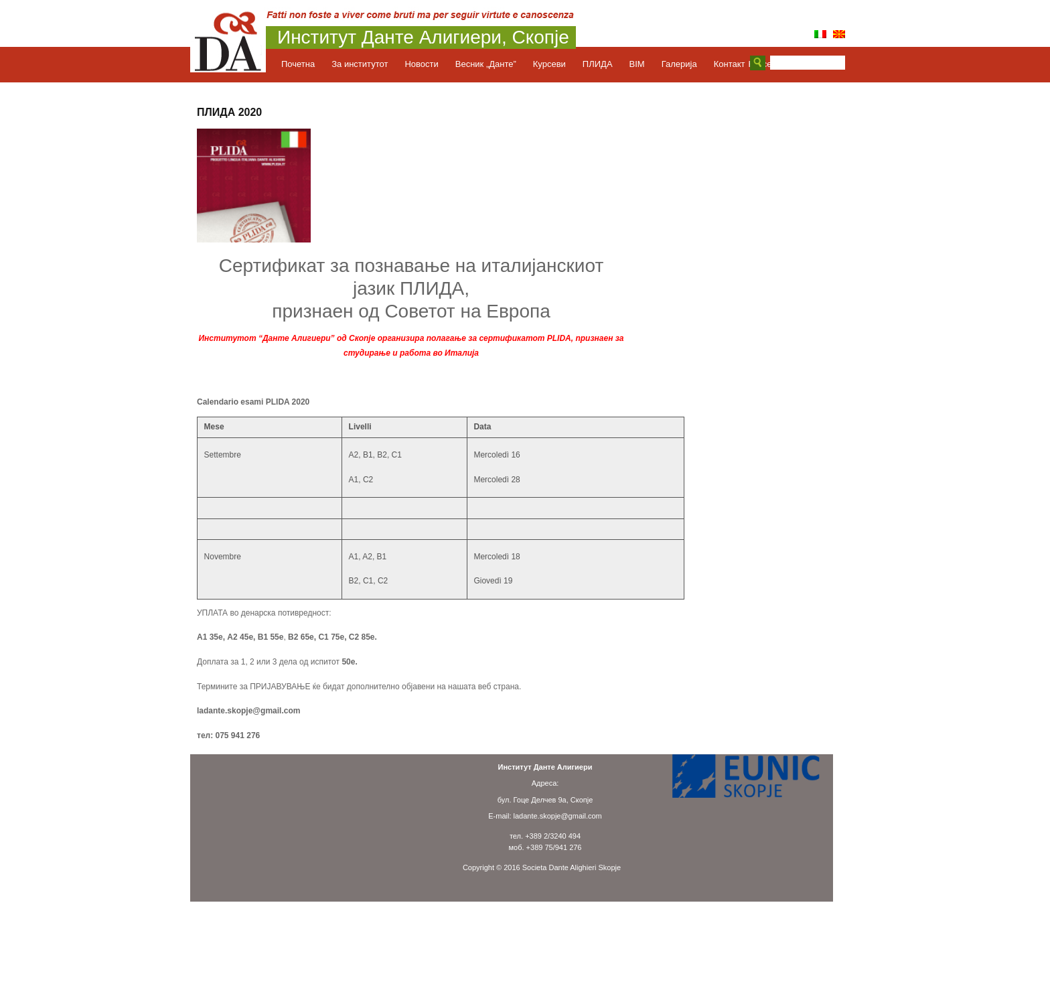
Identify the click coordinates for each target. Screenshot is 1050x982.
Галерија (686, 64)
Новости (427, 64)
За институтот (366, 64)
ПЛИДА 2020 (229, 112)
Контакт (729, 64)
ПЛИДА (604, 64)
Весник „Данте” (492, 64)
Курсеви (556, 64)
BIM (643, 64)
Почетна (304, 64)
